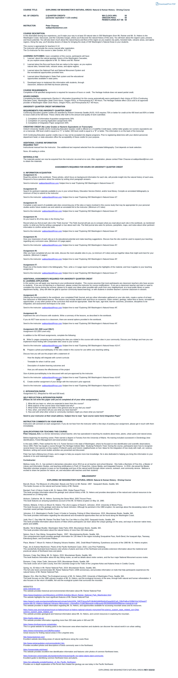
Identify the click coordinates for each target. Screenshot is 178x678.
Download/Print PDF (166, 3)
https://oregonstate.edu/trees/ (35, 650)
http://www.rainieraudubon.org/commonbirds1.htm (44, 643)
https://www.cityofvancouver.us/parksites (40, 624)
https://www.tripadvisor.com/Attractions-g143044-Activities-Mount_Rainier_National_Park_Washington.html (67, 595)
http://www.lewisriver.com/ (34, 637)
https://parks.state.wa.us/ (33, 618)
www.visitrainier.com (31, 589)
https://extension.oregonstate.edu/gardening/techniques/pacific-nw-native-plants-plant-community (63, 656)
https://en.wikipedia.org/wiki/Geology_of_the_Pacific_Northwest (50, 662)
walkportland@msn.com (49, 183)
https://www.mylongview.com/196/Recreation (41, 631)
